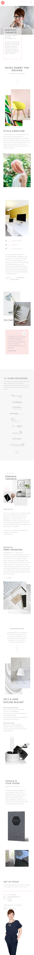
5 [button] (30, 860)
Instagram (9, 900)
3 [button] (27, 357)
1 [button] (32, 154)
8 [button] (30, 865)
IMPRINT (6, 909)
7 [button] (30, 863)
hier (18, 719)
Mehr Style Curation (14, 279)
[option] (17, 20)
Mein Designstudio (20, 277)
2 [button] (32, 156)
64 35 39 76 (13, 894)
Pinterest (9, 898)
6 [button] (30, 861)
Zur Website (9, 577)
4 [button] (30, 858)
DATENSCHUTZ (12, 909)
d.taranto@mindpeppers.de (13, 896)
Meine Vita (7, 277)
